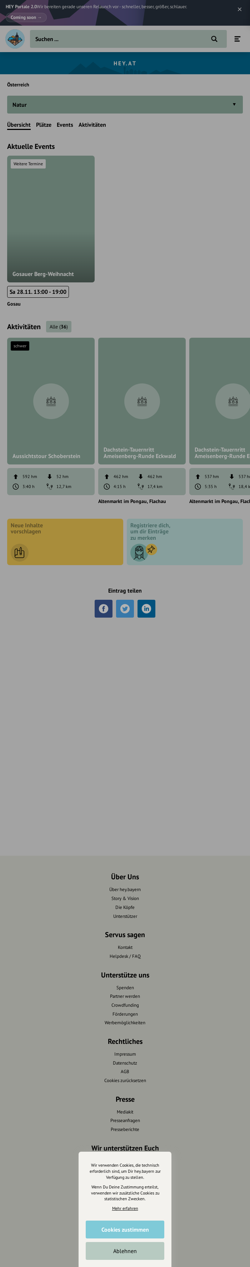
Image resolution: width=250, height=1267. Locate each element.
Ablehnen (125, 1251)
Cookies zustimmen (125, 1229)
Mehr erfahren (125, 1208)
